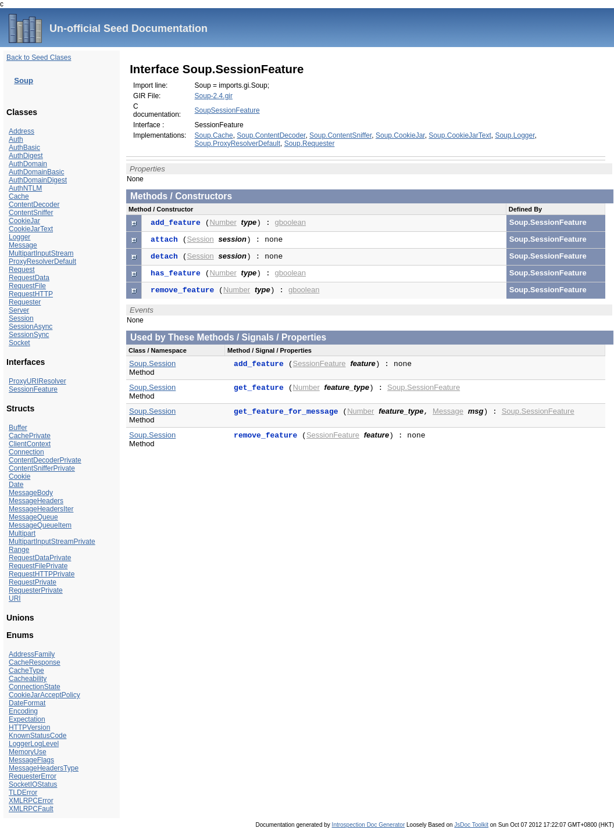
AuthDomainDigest (38, 180)
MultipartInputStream (41, 253)
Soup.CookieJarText (460, 135)
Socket (19, 343)
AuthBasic (24, 148)
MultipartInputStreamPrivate (52, 541)
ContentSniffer (31, 213)
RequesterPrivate (36, 590)
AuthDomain (28, 164)
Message (23, 245)
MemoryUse (28, 752)
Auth (16, 139)
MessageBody (31, 493)
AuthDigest (26, 156)
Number (223, 222)
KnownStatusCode (37, 736)
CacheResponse (34, 662)
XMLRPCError (31, 801)
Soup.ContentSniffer (340, 135)
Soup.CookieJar (400, 135)
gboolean (290, 222)
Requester (25, 302)
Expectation (27, 719)
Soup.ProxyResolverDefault (237, 143)
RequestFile (27, 286)
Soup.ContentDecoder (271, 135)
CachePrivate (30, 436)
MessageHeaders (36, 501)
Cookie (19, 476)
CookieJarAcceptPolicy (44, 695)
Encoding (23, 711)
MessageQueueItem (40, 525)
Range (19, 550)
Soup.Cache (214, 135)
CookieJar (24, 221)
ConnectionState (34, 687)
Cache (19, 196)
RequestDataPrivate (40, 558)
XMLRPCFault (31, 809)
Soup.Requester (309, 143)
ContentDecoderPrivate (45, 460)
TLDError (23, 792)
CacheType (26, 670)
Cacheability (28, 679)
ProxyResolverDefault (42, 261)
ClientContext (30, 444)
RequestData (29, 278)
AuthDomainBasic (36, 172)
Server (19, 310)
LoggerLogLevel (34, 744)
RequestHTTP (31, 294)
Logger (19, 237)
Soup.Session (152, 363)
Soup (23, 80)
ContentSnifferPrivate (42, 468)
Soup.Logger (514, 135)
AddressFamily (32, 654)
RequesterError (32, 776)
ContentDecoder (34, 204)
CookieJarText (31, 229)
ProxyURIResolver (37, 381)
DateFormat (27, 703)
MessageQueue (33, 517)
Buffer (18, 428)
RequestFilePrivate (38, 566)
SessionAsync (30, 326)
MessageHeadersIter (41, 509)
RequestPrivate (32, 582)
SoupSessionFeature (227, 110)
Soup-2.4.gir (214, 96)
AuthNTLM (25, 188)
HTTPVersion (29, 727)
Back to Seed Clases (38, 57)
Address (21, 131)
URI (15, 598)
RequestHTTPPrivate (41, 574)
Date (16, 485)
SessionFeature (33, 389)
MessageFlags (31, 760)
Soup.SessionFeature (423, 387)
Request (22, 270)
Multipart (22, 533)
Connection (26, 452)
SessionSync (29, 335)
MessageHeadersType (43, 768)
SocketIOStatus (33, 784)
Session (21, 318)
